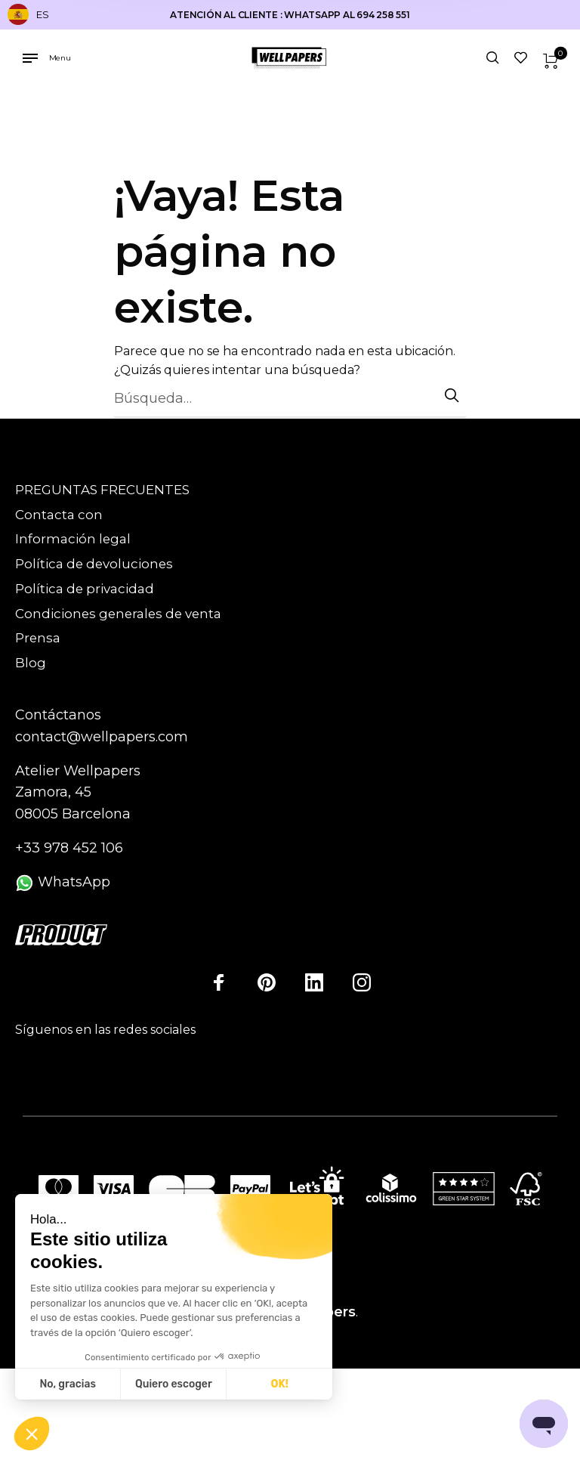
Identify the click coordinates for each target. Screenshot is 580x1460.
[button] (32, 1434)
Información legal (73, 538)
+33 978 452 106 (69, 848)
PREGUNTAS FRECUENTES (102, 489)
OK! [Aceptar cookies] (279, 1384)
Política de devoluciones (94, 563)
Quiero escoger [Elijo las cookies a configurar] (173, 1384)
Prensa (37, 637)
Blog (30, 662)
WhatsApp (62, 882)
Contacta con (59, 514)
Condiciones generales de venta (118, 613)
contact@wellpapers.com (101, 736)
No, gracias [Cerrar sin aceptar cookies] (67, 1384)
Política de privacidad (84, 588)
